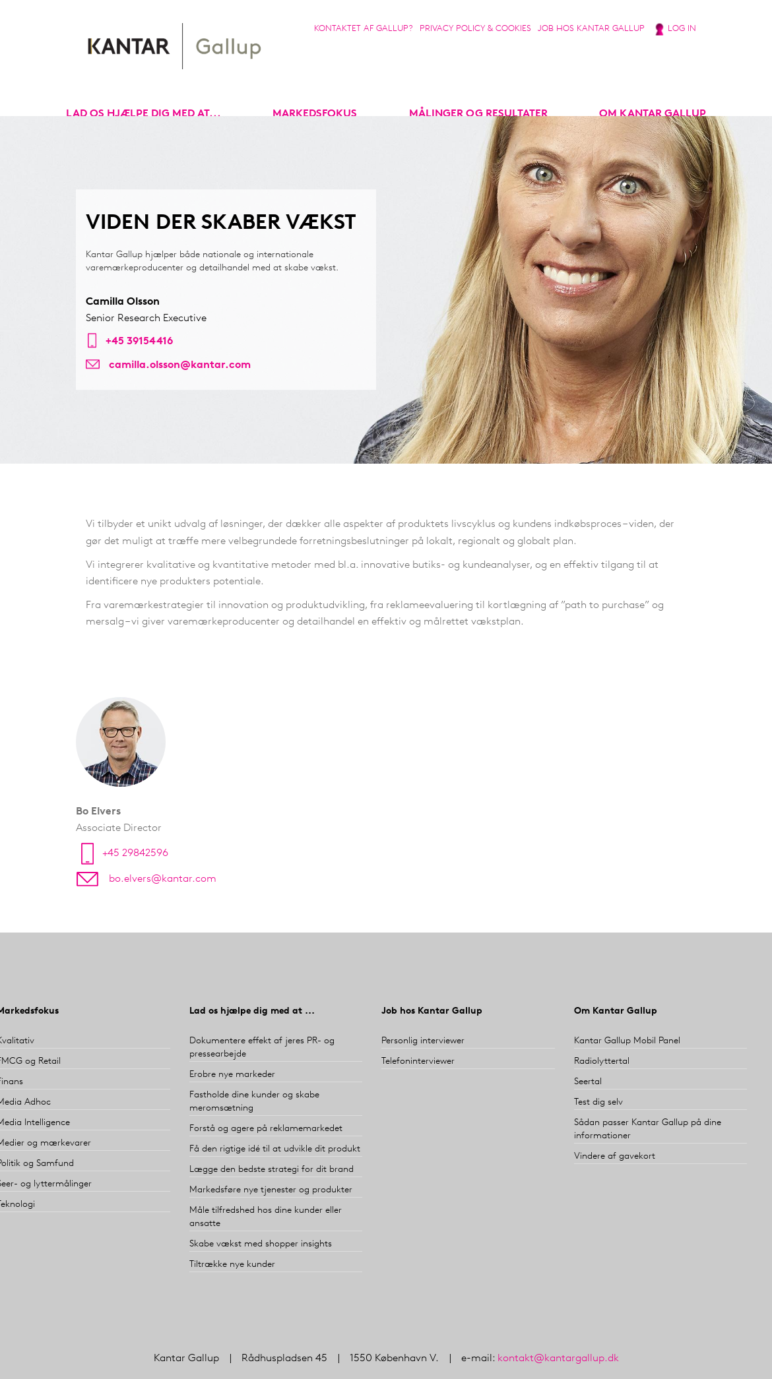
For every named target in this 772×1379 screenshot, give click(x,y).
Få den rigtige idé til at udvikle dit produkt (274, 1149)
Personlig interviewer (423, 1041)
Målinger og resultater (478, 114)
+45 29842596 (135, 853)
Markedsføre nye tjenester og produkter (270, 1190)
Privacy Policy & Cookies (475, 28)
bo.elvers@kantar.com (162, 879)
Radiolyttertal (601, 1061)
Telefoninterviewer (418, 1061)
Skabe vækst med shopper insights (260, 1244)
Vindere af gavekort (614, 1156)
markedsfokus (315, 114)
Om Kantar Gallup (652, 114)
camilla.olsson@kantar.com (180, 365)
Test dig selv (598, 1102)
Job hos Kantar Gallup (591, 28)
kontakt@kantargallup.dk (558, 1358)
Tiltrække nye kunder (232, 1265)
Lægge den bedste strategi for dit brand (271, 1170)
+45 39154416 (139, 341)
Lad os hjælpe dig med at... (143, 114)
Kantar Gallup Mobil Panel (627, 1041)
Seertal (588, 1082)
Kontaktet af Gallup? (363, 28)
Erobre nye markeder (232, 1075)
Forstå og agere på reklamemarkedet (265, 1129)
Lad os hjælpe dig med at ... (252, 1011)
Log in (682, 28)
